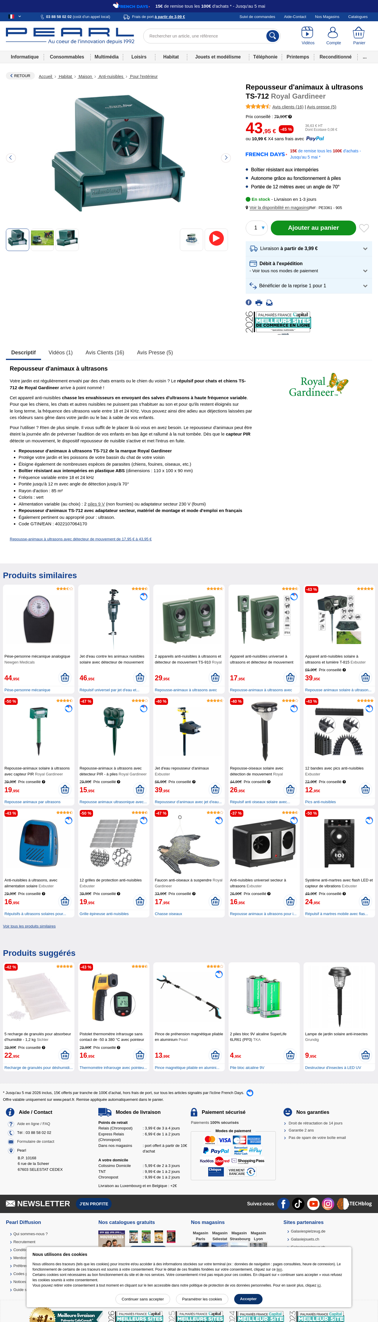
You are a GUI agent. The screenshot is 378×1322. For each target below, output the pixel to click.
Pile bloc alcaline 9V (247, 1067)
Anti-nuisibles (110, 76)
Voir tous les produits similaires (29, 926)
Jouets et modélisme (218, 56)
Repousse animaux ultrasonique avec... (113, 802)
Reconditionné (335, 56)
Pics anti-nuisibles (320, 802)
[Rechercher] (272, 36)
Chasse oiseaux (168, 914)
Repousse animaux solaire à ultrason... (338, 690)
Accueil (46, 76)
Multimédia (106, 56)
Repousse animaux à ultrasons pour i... (263, 914)
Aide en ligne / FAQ (33, 1124)
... (365, 56)
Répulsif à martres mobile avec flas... (336, 914)
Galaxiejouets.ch (305, 1239)
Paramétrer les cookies (202, 1299)
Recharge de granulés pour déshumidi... (38, 1067)
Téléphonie (265, 56)
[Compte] (334, 36)
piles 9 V (96, 503)
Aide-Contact (295, 16)
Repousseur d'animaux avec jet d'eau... (188, 802)
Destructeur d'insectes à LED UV (333, 1067)
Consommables (67, 56)
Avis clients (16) (105, 353)
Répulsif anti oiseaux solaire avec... (260, 802)
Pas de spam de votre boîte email (317, 1137)
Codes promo (24, 1274)
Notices (19, 1281)
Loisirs (138, 56)
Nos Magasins (327, 16)
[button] (278, 208)
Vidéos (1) (61, 353)
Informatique (25, 56)
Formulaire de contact (35, 1141)
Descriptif (23, 353)
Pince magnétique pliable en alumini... (187, 1067)
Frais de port (158, 16)
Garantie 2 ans (301, 1130)
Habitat (171, 56)
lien (279, 1269)
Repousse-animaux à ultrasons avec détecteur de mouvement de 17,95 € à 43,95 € (81, 539)
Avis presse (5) (155, 353)
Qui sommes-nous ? (30, 1234)
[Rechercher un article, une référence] (212, 36)
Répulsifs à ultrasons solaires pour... (35, 914)
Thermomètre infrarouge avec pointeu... (113, 1067)
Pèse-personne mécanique (27, 690)
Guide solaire (24, 1289)
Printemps (298, 56)
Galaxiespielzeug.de (308, 1231)
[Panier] (359, 36)
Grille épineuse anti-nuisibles (104, 914)
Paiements (215, 1122)
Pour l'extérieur (143, 76)
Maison (85, 76)
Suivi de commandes (257, 16)
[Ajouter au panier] (313, 228)
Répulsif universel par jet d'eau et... (110, 690)
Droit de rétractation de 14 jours (316, 1123)
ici (319, 1285)
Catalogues (358, 16)
